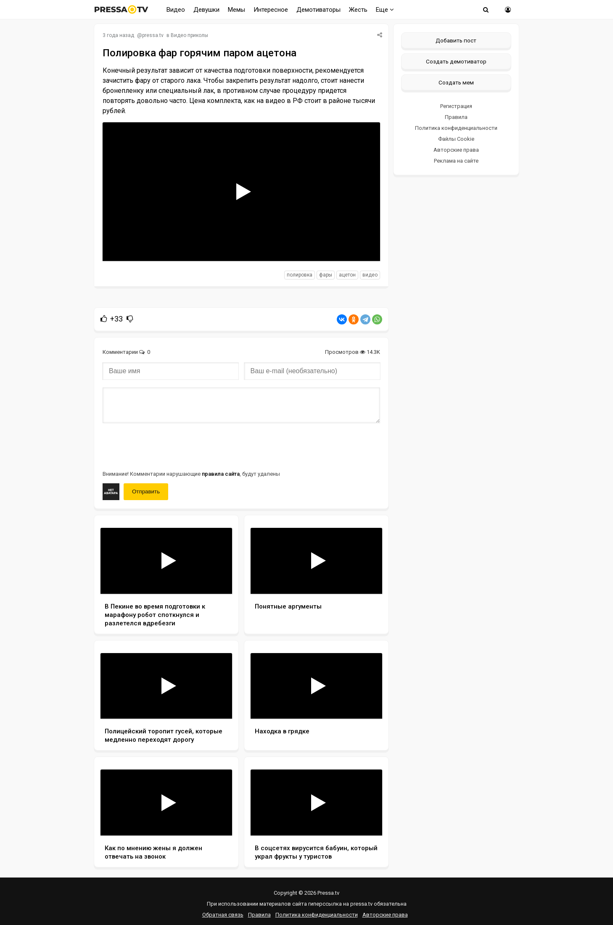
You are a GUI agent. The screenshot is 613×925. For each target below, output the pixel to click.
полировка (299, 275)
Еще (385, 9)
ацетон (347, 275)
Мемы (236, 9)
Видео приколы (189, 35)
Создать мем (456, 82)
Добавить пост (456, 40)
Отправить (146, 491)
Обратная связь (222, 915)
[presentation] (166, 446)
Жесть (358, 9)
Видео (175, 9)
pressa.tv (153, 35)
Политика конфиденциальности (456, 128)
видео (370, 275)
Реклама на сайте (456, 161)
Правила (456, 117)
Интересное (271, 9)
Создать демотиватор (456, 61)
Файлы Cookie (456, 139)
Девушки (206, 9)
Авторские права (456, 150)
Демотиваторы (318, 9)
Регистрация (456, 106)
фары (325, 275)
